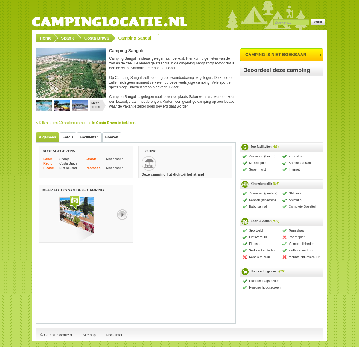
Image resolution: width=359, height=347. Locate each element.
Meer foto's (95, 104)
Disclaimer (114, 335)
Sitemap (89, 335)
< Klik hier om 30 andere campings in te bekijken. (86, 123)
